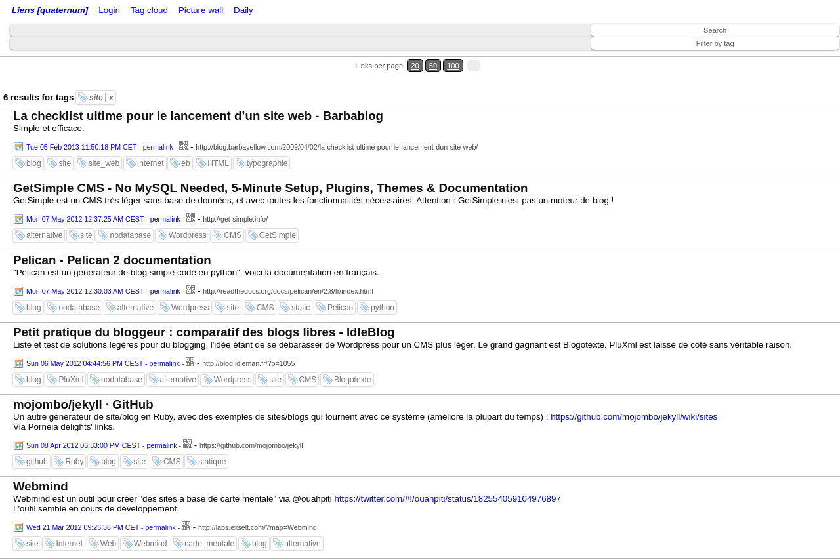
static (300, 307)
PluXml (70, 379)
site (101, 97)
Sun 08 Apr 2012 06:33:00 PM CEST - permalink (101, 445)
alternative (44, 235)
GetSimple (277, 235)
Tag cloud (149, 10)
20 (415, 66)
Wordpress (188, 235)
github (37, 461)
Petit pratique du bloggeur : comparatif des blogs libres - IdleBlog (204, 332)
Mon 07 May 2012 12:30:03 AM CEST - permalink (103, 291)
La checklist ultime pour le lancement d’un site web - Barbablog (198, 116)
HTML (218, 163)
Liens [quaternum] (50, 10)
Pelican (340, 307)
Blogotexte (352, 379)
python (382, 307)
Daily (243, 10)
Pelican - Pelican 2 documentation (112, 260)
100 (453, 66)
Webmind (40, 486)
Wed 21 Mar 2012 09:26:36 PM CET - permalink (101, 527)
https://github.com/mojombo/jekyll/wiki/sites (634, 417)
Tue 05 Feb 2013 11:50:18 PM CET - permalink (99, 147)
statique (212, 461)
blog (33, 163)
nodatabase (130, 235)
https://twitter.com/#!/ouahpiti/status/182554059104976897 (448, 499)
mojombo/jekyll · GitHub (83, 404)
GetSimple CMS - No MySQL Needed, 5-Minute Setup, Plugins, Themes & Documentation (270, 188)
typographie (267, 163)
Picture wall (200, 10)
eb (185, 163)
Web (108, 543)
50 (433, 66)
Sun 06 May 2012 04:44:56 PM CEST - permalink (103, 363)
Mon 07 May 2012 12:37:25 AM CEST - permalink (103, 219)
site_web (104, 163)
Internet (150, 163)
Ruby (74, 461)
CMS (233, 235)
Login (109, 10)
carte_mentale (209, 543)
